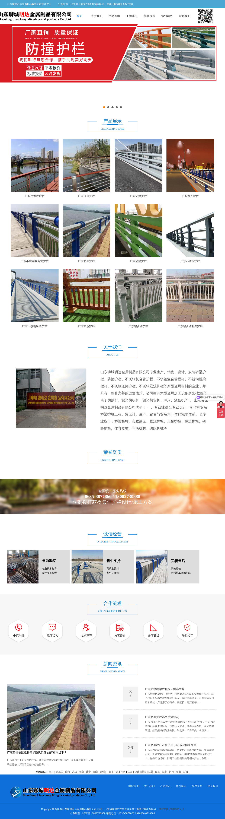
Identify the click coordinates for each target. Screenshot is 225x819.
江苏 (150, 771)
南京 (67, 771)
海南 (81, 771)
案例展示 (181, 786)
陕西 (157, 771)
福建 (136, 771)
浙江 (143, 771)
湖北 (164, 771)
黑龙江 (59, 771)
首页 (79, 15)
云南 (95, 771)
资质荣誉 (197, 786)
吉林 (51, 771)
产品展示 (114, 15)
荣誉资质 (149, 15)
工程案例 (131, 15)
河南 (171, 771)
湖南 (123, 771)
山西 (185, 771)
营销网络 (167, 15)
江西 (129, 771)
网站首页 (133, 786)
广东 (116, 771)
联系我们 (184, 15)
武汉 (74, 771)
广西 (109, 771)
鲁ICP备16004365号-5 (171, 809)
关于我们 (96, 15)
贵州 (102, 771)
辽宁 (88, 771)
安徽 (178, 771)
